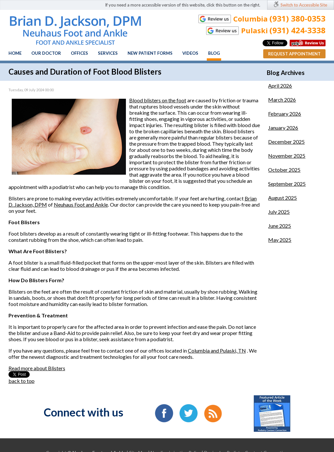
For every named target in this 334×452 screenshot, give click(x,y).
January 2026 (283, 127)
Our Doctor (46, 53)
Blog (214, 53)
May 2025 (279, 240)
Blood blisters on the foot (157, 100)
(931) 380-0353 (297, 18)
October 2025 (284, 170)
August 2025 (282, 198)
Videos (190, 53)
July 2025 (279, 212)
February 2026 (284, 113)
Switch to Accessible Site (304, 4)
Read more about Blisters (36, 368)
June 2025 (279, 226)
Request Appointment (294, 53)
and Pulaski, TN (228, 350)
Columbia (199, 350)
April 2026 (280, 85)
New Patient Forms (150, 53)
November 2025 (286, 156)
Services (108, 53)
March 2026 (282, 99)
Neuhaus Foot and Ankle (81, 204)
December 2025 (286, 142)
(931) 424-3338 (297, 30)
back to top (21, 381)
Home (15, 53)
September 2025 (287, 184)
